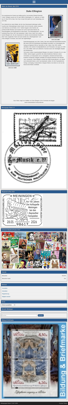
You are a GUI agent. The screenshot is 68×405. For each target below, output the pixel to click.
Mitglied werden (6, 296)
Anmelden (4, 288)
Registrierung (5, 293)
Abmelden (4, 291)
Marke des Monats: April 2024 (10, 6)
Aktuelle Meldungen (7, 309)
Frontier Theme (63, 403)
